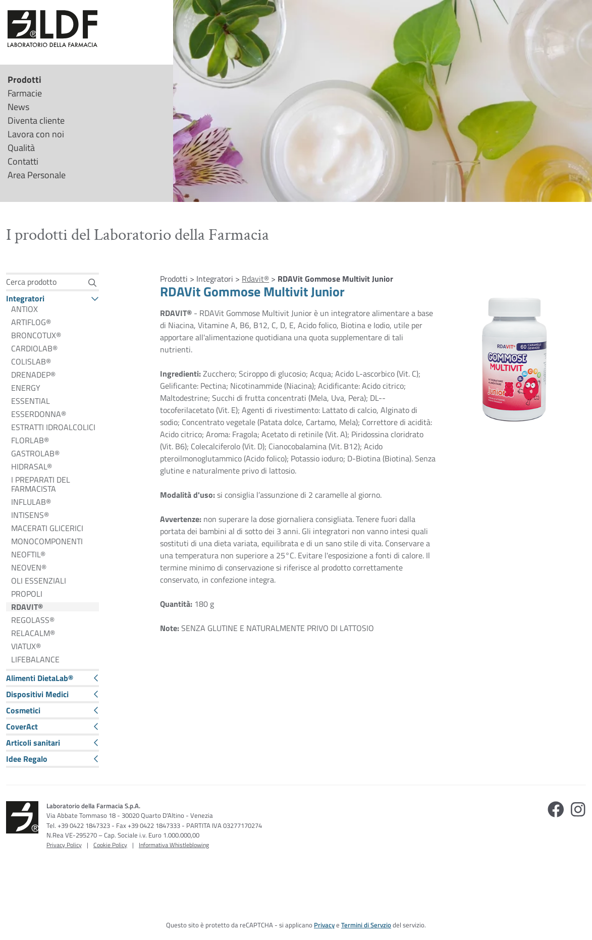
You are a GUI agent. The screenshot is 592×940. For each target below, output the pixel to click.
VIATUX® (26, 646)
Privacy (324, 925)
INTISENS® (30, 515)
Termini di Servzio (366, 925)
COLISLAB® (31, 361)
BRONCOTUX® (36, 335)
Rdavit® (255, 279)
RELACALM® (33, 633)
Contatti (23, 161)
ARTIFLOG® (31, 322)
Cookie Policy (110, 845)
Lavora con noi (36, 134)
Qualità (21, 147)
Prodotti (24, 79)
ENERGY (25, 388)
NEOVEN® (28, 567)
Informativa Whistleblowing (174, 845)
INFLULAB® (31, 502)
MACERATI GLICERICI (47, 528)
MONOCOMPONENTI (47, 541)
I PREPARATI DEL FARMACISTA (40, 484)
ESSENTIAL (30, 401)
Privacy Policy (64, 845)
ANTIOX (24, 309)
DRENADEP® (33, 375)
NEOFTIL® (28, 554)
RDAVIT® (27, 607)
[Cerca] (92, 282)
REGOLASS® (33, 620)
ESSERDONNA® (38, 414)
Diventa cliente (36, 120)
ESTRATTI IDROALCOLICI (53, 427)
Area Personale (37, 175)
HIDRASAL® (31, 466)
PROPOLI (26, 594)
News (18, 107)
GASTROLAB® (35, 453)
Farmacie (25, 93)
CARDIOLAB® (34, 348)
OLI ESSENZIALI (38, 581)
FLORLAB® (30, 440)
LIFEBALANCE (35, 659)
